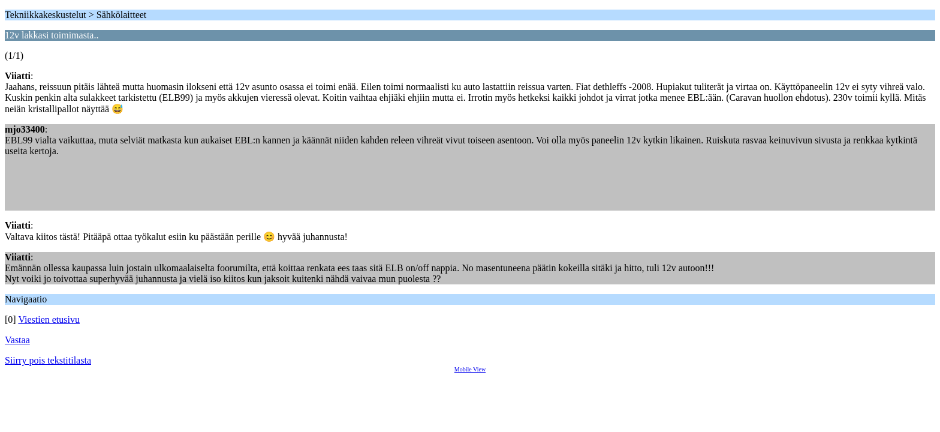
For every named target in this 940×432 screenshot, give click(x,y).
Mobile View (470, 369)
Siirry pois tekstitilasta (48, 360)
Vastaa (17, 340)
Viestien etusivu (49, 319)
